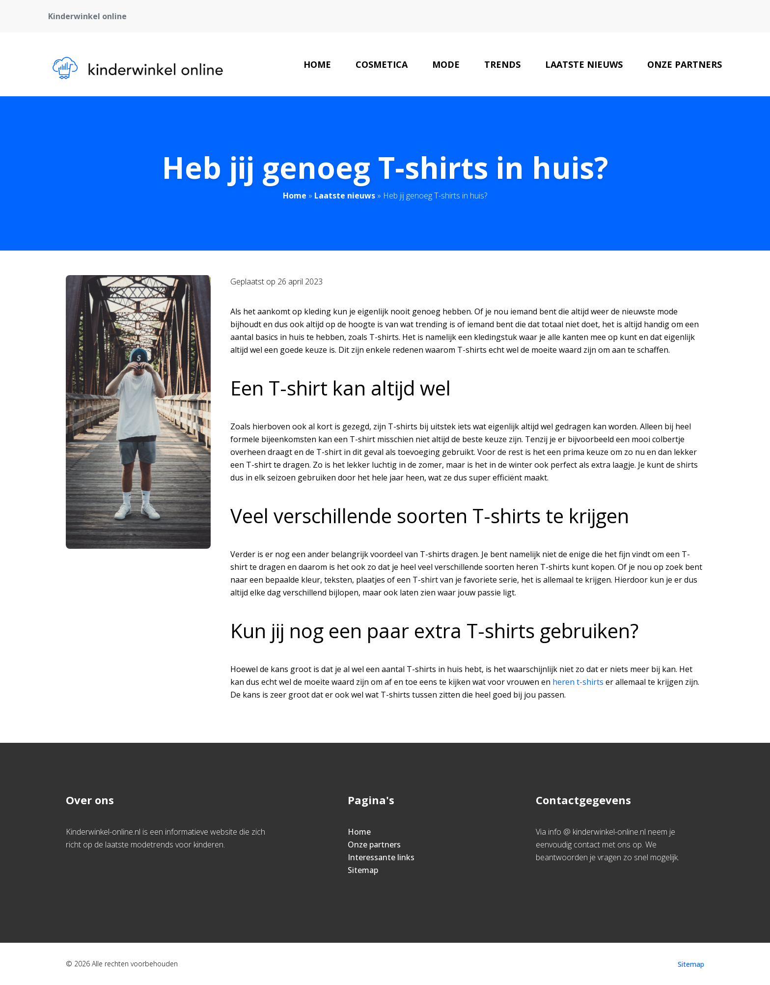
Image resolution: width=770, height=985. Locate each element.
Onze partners (684, 64)
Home (317, 64)
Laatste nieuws (584, 64)
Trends (502, 64)
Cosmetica (382, 64)
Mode (446, 64)
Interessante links (381, 857)
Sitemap (363, 870)
